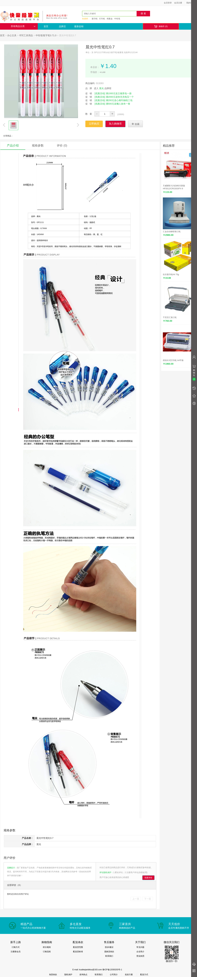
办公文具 (11, 35)
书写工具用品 (26, 35)
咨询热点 (83, 974)
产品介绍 (13, 145)
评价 (62, 145)
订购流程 (47, 951)
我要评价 (148, 878)
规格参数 (38, 145)
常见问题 (140, 947)
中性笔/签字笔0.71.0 (46, 35)
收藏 (135, 123)
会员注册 (178, 3)
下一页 (147, 899)
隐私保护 (68, 974)
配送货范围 (78, 947)
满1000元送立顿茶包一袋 (118, 93)
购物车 (160, 26)
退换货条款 (109, 951)
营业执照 (140, 956)
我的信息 (191, 3)
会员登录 (168, 3)
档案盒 (110, 19)
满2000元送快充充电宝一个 (120, 97)
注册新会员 (16, 951)
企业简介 (140, 951)
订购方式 (16, 947)
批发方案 (129, 974)
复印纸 (95, 19)
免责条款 (53, 974)
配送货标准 (78, 951)
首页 (46, 26)
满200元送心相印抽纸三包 (119, 100)
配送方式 (144, 974)
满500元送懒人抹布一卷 (118, 103)
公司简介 (114, 974)
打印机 (102, 19)
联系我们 (109, 956)
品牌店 (62, 26)
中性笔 (117, 19)
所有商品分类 (23, 26)
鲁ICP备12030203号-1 (112, 969)
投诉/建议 (109, 947)
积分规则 (47, 947)
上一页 (135, 899)
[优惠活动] (100, 93)
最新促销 (78, 26)
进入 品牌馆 (102, 88)
